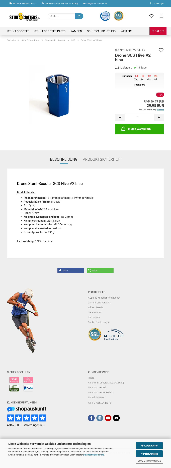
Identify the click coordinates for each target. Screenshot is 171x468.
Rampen (76, 31)
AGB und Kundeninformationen (104, 297)
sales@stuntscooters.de (95, 3)
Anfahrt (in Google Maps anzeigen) (106, 382)
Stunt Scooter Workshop (100, 392)
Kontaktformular (96, 397)
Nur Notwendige (149, 453)
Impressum (94, 317)
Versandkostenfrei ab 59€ (23, 3)
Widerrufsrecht (96, 307)
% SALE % (158, 31)
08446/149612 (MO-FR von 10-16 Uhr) (59, 3)
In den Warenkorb (136, 128)
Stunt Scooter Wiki (97, 387)
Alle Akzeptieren (149, 445)
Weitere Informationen (149, 461)
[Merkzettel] (151, 16)
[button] (161, 16)
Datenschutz (94, 312)
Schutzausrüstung (101, 31)
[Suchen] (79, 16)
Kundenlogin (157, 3)
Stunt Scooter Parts (49, 31)
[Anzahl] (139, 117)
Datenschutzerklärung (93, 454)
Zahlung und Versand (99, 302)
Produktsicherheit (102, 159)
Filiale (91, 377)
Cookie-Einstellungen (99, 322)
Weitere (126, 31)
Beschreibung (64, 159)
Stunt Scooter (18, 31)
